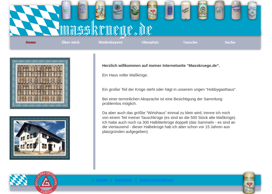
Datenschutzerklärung (156, 180)
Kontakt (102, 180)
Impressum (123, 180)
